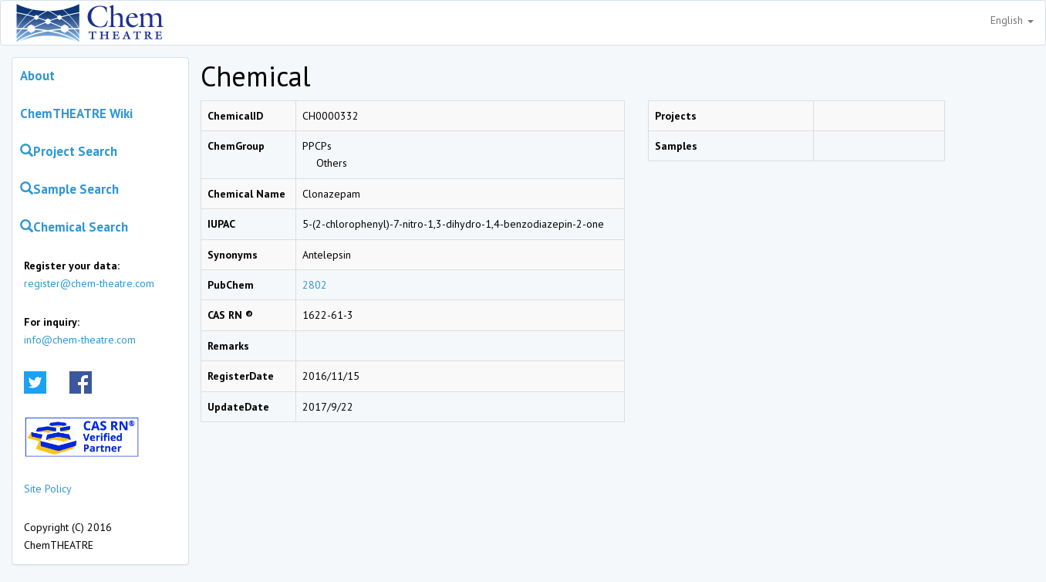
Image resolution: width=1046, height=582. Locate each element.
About (37, 75)
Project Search (68, 151)
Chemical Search (74, 226)
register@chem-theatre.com (89, 283)
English (1012, 20)
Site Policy (48, 489)
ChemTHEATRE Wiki (76, 113)
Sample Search (69, 189)
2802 (314, 285)
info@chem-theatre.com (80, 340)
